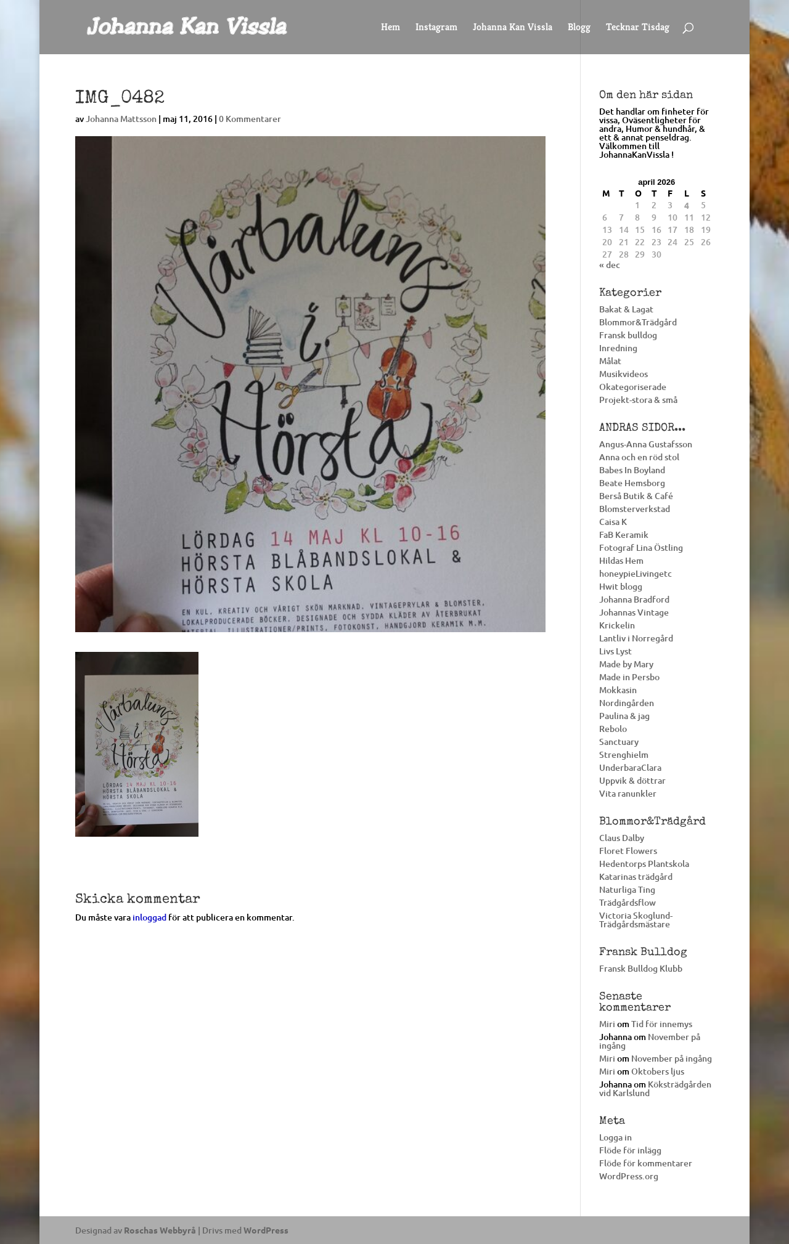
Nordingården (626, 703)
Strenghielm (623, 754)
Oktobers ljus (657, 1071)
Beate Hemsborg (632, 483)
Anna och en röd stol (639, 457)
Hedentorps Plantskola (644, 863)
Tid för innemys (661, 1024)
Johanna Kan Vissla (512, 28)
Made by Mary (626, 664)
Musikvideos (623, 374)
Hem (390, 28)
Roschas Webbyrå (160, 1229)
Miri (607, 1024)
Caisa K (613, 521)
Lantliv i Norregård (636, 638)
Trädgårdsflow (627, 902)
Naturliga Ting (627, 889)
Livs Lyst (615, 651)
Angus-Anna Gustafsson (645, 444)
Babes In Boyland (632, 470)
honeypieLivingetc (635, 573)
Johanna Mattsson (121, 118)
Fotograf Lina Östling (641, 547)
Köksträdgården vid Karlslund (655, 1088)
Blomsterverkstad (634, 508)
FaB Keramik (623, 534)
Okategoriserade (632, 386)
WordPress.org (628, 1176)
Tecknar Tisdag (637, 28)
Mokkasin (618, 690)
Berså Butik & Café (636, 496)
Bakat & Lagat (626, 309)
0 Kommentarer (250, 118)
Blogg (579, 28)
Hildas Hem (621, 560)
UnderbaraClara (630, 767)
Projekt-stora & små (638, 399)
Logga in (615, 1137)
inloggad (149, 917)
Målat (610, 361)
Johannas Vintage (634, 612)
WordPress (265, 1229)
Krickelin (617, 625)
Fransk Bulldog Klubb (640, 968)
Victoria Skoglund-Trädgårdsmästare (635, 919)
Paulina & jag (624, 716)
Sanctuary (619, 741)
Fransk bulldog (628, 335)
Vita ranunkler (627, 793)
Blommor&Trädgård (638, 322)
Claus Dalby (621, 838)
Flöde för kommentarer (645, 1163)
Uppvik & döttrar (632, 780)
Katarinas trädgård (635, 876)
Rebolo (613, 728)
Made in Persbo (629, 677)
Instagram (436, 28)
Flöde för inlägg (630, 1150)
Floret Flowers (628, 850)
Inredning (618, 348)
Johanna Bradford (634, 599)
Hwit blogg (620, 586)
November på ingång (649, 1041)
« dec (609, 264)
